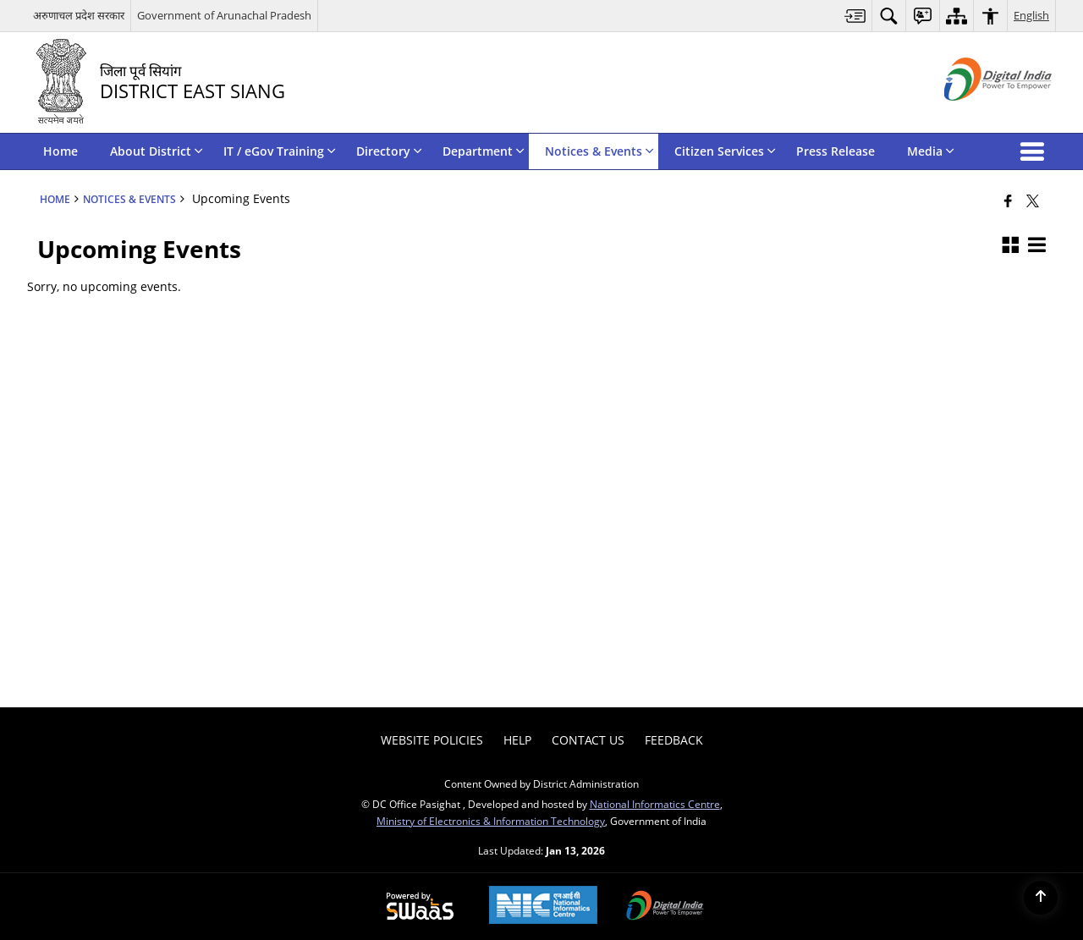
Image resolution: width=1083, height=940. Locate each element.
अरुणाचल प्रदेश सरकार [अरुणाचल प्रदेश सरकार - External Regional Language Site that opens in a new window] (78, 15)
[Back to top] (1041, 898)
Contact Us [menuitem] (588, 740)
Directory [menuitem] (389, 151)
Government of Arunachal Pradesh (224, 15)
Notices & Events (129, 199)
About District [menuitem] (156, 151)
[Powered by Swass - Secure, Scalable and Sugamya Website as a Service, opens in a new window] (420, 907)
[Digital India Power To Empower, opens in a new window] (665, 907)
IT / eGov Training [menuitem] (279, 151)
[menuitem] (855, 15)
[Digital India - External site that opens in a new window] (977, 115)
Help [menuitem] (517, 740)
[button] (1035, 151)
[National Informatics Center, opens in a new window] (543, 906)
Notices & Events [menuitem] (599, 151)
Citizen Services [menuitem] (725, 151)
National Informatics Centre (655, 804)
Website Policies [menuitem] (432, 740)
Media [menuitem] (930, 151)
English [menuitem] (1031, 15)
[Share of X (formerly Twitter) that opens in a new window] (1032, 200)
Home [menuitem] (60, 151)
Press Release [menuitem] (835, 151)
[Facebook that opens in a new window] (1008, 200)
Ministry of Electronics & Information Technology (491, 820)
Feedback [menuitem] (674, 740)
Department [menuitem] (484, 151)
